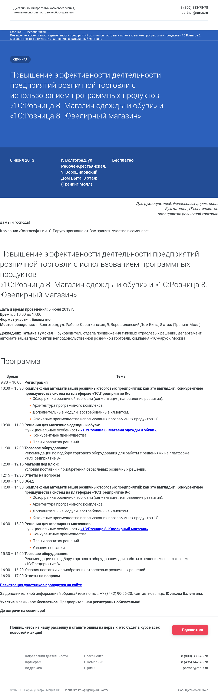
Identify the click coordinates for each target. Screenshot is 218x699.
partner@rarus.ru (195, 13)
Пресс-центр (93, 656)
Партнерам (32, 662)
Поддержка (33, 668)
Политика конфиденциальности (86, 690)
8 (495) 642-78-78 (194, 662)
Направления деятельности (46, 656)
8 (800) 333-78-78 (194, 8)
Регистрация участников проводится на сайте (41, 585)
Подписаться (189, 630)
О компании (93, 662)
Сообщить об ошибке (193, 690)
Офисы (89, 668)
